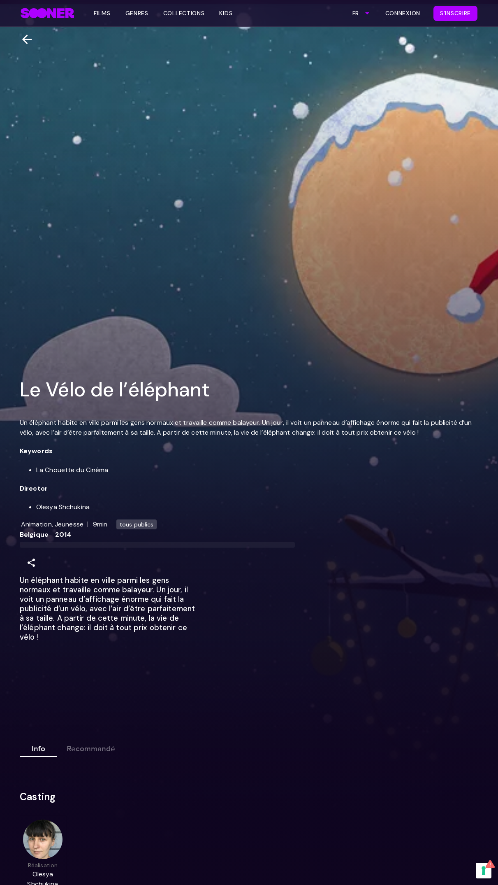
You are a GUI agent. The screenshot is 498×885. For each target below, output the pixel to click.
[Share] (31, 562)
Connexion (402, 13)
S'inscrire (455, 13)
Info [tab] (38, 747)
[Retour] (23, 39)
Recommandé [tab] (91, 747)
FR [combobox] (355, 13)
